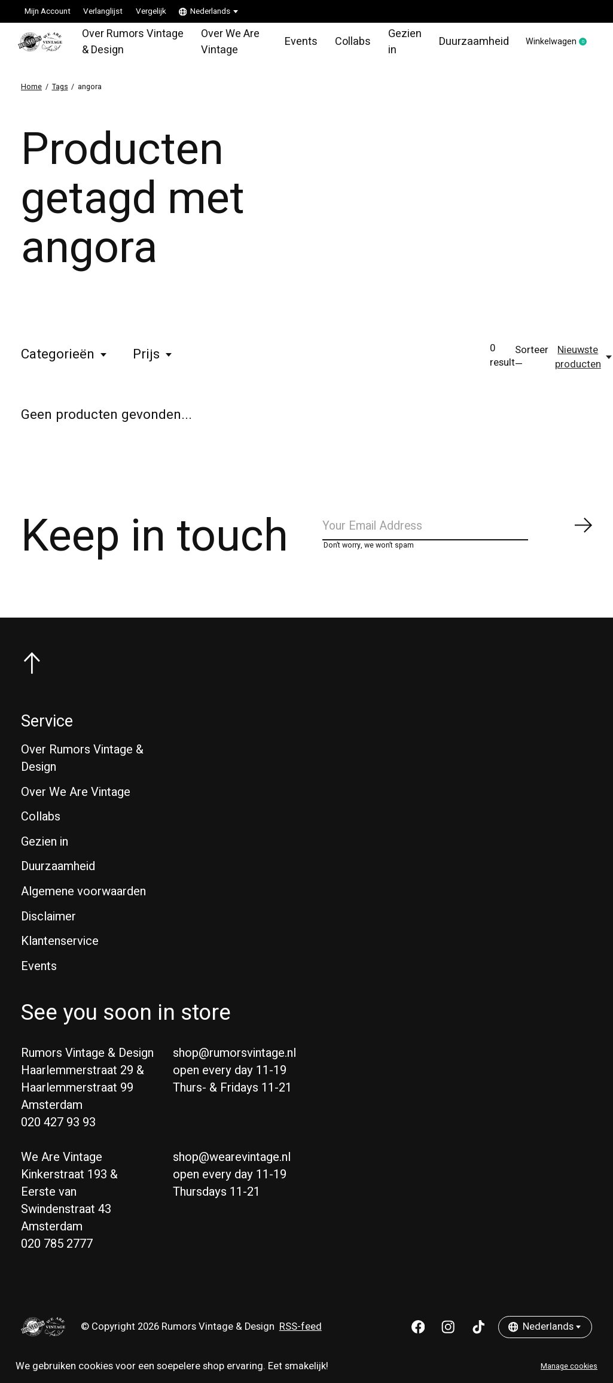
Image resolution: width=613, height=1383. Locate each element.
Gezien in (395, 44)
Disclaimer (48, 928)
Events (295, 44)
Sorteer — (531, 363)
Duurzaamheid (461, 44)
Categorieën (64, 360)
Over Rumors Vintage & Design (125, 44)
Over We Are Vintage (227, 44)
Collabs (344, 44)
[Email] (458, 534)
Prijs (153, 360)
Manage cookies (569, 1366)
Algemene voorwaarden (83, 902)
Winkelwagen (552, 45)
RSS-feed (300, 1338)
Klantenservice (60, 952)
